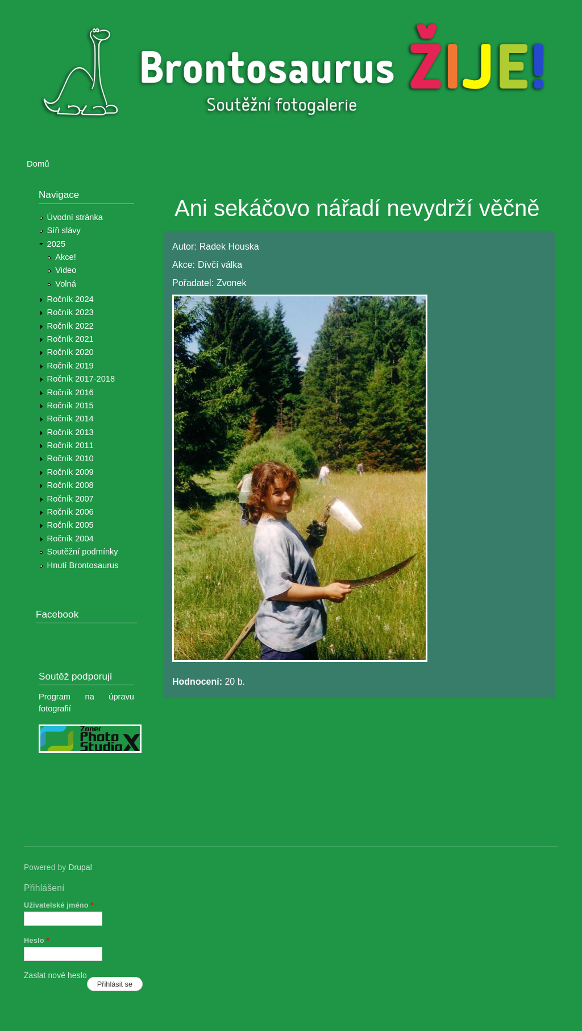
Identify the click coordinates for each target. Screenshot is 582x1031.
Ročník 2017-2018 (81, 378)
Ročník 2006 (70, 511)
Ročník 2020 (70, 352)
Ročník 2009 (70, 472)
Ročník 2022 (70, 325)
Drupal (80, 867)
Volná (65, 283)
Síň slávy (64, 230)
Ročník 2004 (70, 538)
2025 (56, 244)
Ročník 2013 (70, 432)
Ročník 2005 (70, 524)
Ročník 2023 (70, 312)
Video (65, 270)
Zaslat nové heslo (55, 975)
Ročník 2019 (70, 365)
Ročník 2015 (70, 405)
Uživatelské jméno (59, 905)
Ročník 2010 (70, 458)
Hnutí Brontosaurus (83, 565)
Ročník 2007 (70, 498)
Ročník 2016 (70, 392)
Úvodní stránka (75, 217)
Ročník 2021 (70, 338)
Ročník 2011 (70, 445)
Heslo (36, 940)
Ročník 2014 (70, 418)
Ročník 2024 (70, 299)
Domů (38, 163)
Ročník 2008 (70, 485)
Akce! (65, 257)
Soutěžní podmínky (82, 551)
